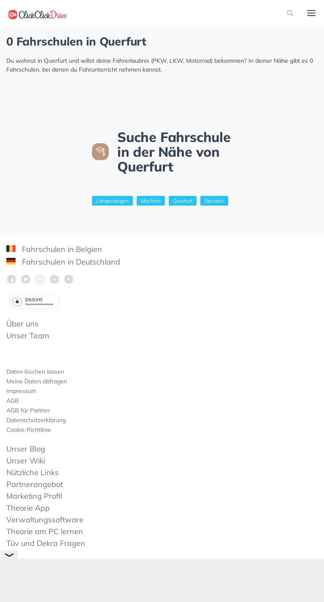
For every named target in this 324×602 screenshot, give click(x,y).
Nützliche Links (32, 472)
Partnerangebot (34, 484)
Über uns (22, 324)
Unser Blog (25, 449)
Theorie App (28, 508)
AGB (12, 400)
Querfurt (182, 201)
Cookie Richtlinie (28, 429)
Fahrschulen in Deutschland (63, 262)
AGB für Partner (28, 410)
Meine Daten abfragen (36, 381)
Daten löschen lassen (35, 371)
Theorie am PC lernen (44, 531)
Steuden (214, 201)
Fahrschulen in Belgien (54, 249)
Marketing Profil (34, 496)
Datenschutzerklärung (36, 420)
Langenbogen (112, 201)
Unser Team (27, 335)
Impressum (21, 391)
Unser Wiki (25, 461)
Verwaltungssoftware (45, 519)
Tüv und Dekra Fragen (45, 543)
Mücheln (151, 201)
